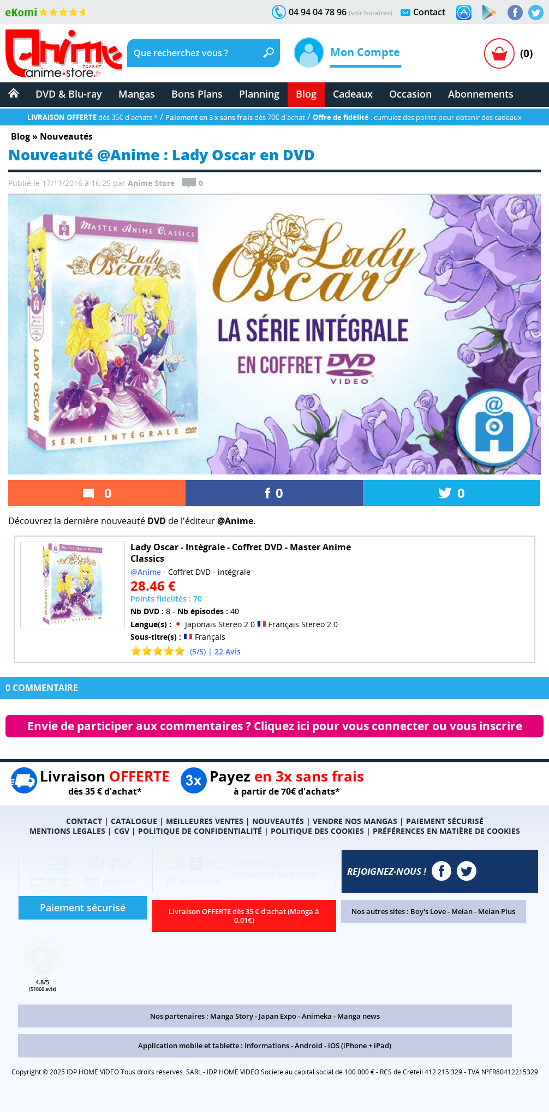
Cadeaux (353, 93)
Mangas (136, 93)
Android (309, 1045)
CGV (121, 831)
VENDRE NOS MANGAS (355, 821)
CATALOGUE (134, 821)
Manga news (358, 1016)
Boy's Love (428, 911)
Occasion (410, 93)
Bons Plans (197, 93)
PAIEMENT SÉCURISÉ (445, 821)
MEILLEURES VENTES (204, 821)
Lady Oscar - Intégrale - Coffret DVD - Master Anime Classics (240, 552)
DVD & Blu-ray (68, 93)
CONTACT (84, 821)
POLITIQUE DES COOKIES (317, 831)
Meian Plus (496, 911)
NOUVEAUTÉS (278, 821)
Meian (462, 911)
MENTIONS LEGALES (67, 831)
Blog (306, 93)
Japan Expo (277, 1016)
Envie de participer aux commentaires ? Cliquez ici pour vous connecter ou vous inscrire (274, 726)
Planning (259, 93)
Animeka (317, 1016)
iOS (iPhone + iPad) (359, 1045)
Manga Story (231, 1016)
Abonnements (481, 93)
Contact (429, 12)
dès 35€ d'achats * (92, 117)
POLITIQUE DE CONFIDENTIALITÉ (200, 831)
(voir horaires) (370, 12)
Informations (266, 1045)
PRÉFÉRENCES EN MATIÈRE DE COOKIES (446, 831)
